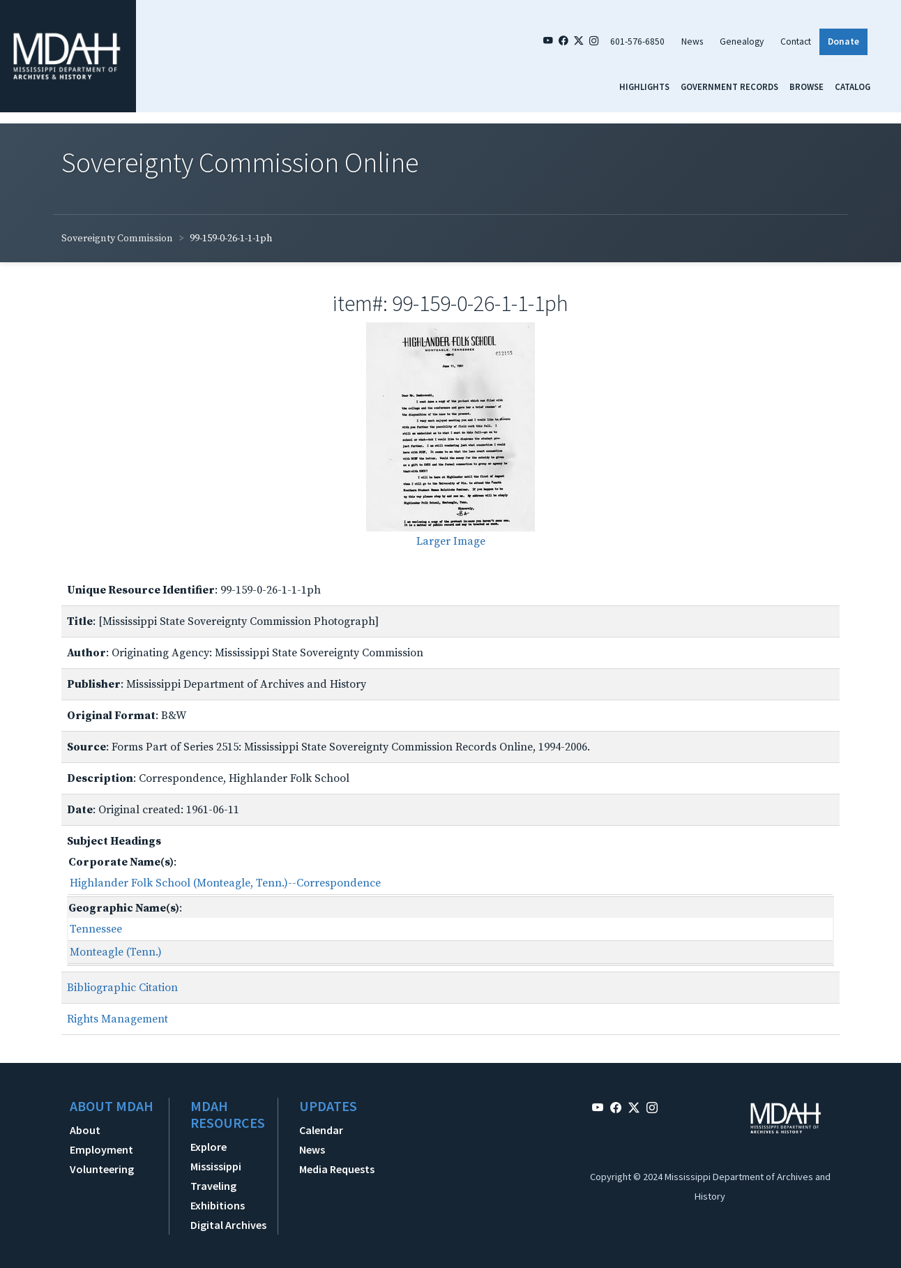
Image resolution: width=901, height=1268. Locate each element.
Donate (843, 41)
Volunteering (102, 1169)
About (85, 1130)
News (692, 41)
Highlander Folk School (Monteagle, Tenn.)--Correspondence (225, 883)
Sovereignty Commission (117, 238)
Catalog (852, 86)
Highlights (644, 86)
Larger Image (450, 541)
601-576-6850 (637, 41)
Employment (101, 1149)
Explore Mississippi (215, 1156)
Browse (806, 86)
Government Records (729, 86)
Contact (795, 41)
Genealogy (742, 41)
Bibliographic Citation (122, 988)
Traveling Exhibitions (217, 1195)
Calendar (321, 1130)
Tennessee (96, 929)
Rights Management (117, 1019)
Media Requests (336, 1169)
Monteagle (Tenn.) (116, 952)
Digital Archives (228, 1225)
